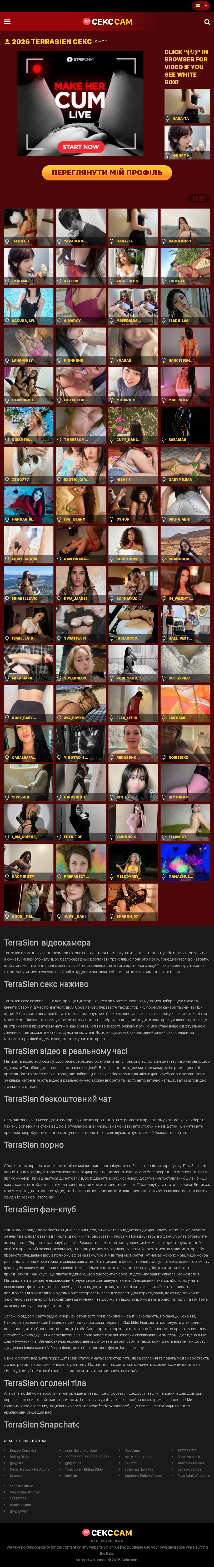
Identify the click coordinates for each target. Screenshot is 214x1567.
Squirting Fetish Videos (143, 1475)
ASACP (106, 1541)
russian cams (20, 1505)
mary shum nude (138, 1457)
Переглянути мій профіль (107, 173)
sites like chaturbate (81, 1450)
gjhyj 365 (17, 1463)
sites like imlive (21, 1486)
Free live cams (188, 1457)
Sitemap (16, 1475)
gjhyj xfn (71, 1475)
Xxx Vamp (132, 1450)
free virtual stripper (25, 1492)
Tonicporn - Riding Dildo (84, 1469)
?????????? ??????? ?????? (87, 1457)
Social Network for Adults (29, 1469)
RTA (94, 1541)
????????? (18, 1498)
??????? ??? (187, 1450)
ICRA (119, 1541)
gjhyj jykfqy (18, 1511)
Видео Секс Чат (23, 1450)
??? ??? (131, 1463)
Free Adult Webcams (193, 1475)
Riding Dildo (19, 1457)
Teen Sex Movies (190, 1463)
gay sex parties (189, 1469)
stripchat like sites (139, 1469)
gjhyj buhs (73, 1463)
